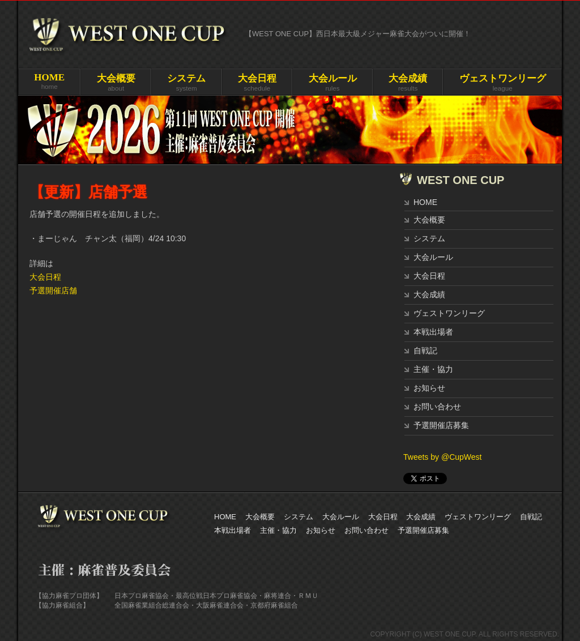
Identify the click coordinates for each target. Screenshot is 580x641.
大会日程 (45, 276)
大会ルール (433, 257)
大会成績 (429, 294)
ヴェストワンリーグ (449, 313)
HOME (425, 202)
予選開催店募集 (441, 425)
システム (429, 238)
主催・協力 (433, 369)
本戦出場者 (433, 331)
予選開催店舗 (53, 290)
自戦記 (425, 350)
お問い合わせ (437, 406)
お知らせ (429, 387)
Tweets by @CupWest (442, 456)
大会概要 (429, 219)
